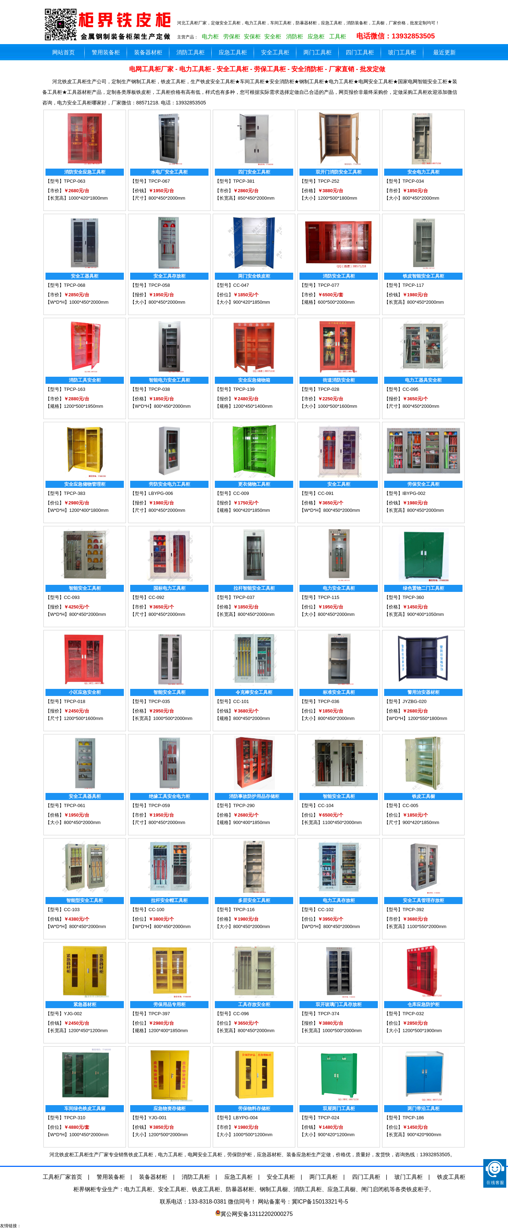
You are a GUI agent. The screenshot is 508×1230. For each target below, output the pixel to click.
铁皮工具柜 (451, 1177)
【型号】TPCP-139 (235, 389)
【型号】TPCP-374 (319, 1013)
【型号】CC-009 (232, 493)
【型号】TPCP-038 (150, 389)
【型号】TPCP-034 (404, 181)
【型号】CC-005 (401, 805)
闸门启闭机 (375, 1189)
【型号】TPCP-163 (65, 389)
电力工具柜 (138, 1189)
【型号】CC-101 (232, 701)
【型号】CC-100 (147, 909)
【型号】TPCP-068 (65, 285)
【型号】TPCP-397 (150, 1013)
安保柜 (252, 37)
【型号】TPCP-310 (65, 1117)
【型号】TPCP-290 (235, 805)
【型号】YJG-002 (64, 1013)
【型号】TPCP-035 (150, 701)
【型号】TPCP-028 (319, 389)
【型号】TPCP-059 (150, 805)
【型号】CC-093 (63, 597)
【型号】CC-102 (317, 909)
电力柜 (210, 37)
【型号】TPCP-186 (404, 1117)
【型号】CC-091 (317, 493)
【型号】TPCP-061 (65, 805)
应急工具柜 (233, 52)
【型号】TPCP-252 (319, 181)
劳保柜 (231, 37)
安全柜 (272, 37)
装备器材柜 (148, 52)
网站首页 (63, 52)
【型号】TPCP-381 (235, 181)
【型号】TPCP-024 (319, 1117)
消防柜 (294, 37)
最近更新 (444, 52)
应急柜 (316, 37)
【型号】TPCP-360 (404, 597)
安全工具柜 (275, 52)
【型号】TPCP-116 (235, 909)
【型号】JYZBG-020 (405, 701)
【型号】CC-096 (232, 1013)
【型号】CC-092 (147, 597)
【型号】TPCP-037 (235, 597)
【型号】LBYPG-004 (236, 1117)
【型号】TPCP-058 (150, 285)
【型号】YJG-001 (148, 1117)
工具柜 (337, 37)
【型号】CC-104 (317, 805)
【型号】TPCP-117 (404, 285)
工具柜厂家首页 (62, 1177)
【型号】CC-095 (401, 389)
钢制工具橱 (274, 1189)
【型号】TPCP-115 (319, 597)
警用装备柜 (106, 52)
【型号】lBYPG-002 (404, 493)
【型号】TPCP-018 (65, 701)
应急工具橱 (341, 1189)
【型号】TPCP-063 (65, 181)
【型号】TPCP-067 (150, 181)
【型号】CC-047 (232, 285)
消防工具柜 (190, 52)
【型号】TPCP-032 (404, 1013)
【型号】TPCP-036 (319, 701)
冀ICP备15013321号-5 (320, 1202)
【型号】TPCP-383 (65, 493)
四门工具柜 (360, 52)
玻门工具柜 (402, 52)
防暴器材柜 (240, 1189)
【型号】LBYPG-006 (151, 493)
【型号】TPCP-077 (319, 285)
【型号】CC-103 (63, 909)
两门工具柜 (317, 52)
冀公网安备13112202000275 (256, 1214)
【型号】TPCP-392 (404, 909)
